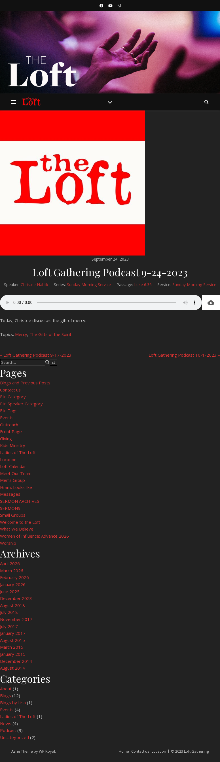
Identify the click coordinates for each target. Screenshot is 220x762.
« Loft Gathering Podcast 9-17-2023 (35, 355)
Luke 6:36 (143, 284)
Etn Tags (9, 410)
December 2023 (16, 598)
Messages (10, 494)
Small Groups (13, 515)
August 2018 (12, 605)
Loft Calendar (13, 466)
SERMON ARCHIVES (19, 501)
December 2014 (16, 661)
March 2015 (11, 647)
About (6, 688)
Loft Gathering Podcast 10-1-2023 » (184, 355)
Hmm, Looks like (16, 487)
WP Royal (47, 751)
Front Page (11, 431)
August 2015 (12, 640)
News (5, 723)
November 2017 (16, 619)
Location (8, 459)
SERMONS (10, 508)
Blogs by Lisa (13, 702)
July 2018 (9, 612)
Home (124, 751)
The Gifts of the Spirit (50, 334)
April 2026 (10, 563)
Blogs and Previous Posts (25, 383)
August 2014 (12, 668)
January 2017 (13, 633)
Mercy (21, 334)
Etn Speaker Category (21, 403)
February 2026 (14, 577)
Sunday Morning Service (89, 284)
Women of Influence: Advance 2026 (34, 536)
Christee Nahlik (34, 284)
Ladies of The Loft (18, 452)
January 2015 (13, 654)
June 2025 (10, 591)
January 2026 (13, 584)
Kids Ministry (12, 445)
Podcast (8, 730)
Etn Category (13, 396)
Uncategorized (14, 737)
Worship (8, 543)
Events (7, 417)
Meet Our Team (15, 473)
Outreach (9, 424)
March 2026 (11, 570)
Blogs (5, 695)
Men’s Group (12, 480)
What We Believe (16, 529)
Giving (6, 438)
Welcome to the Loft (20, 522)
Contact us (10, 390)
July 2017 (9, 626)
